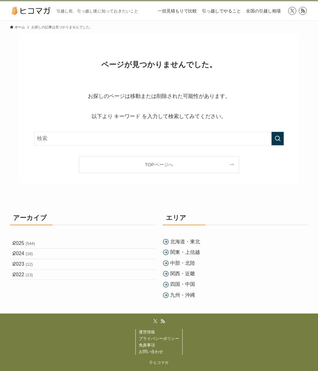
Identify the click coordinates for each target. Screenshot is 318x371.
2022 (27, 289)
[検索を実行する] (277, 138)
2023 (27, 274)
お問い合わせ (151, 351)
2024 (27, 260)
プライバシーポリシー (159, 338)
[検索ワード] (159, 138)
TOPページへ (159, 164)
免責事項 (147, 345)
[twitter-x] (292, 11)
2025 (28, 245)
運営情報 (147, 332)
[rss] (303, 11)
